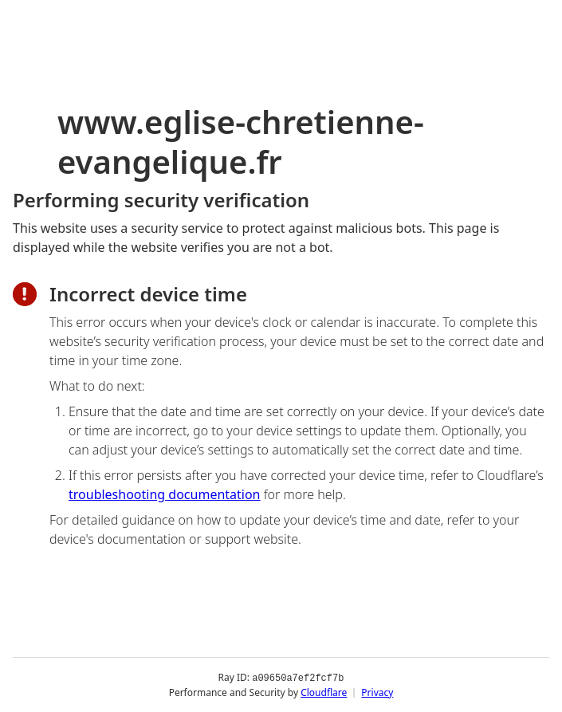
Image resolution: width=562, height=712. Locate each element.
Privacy (377, 691)
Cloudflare (324, 691)
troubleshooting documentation (165, 494)
